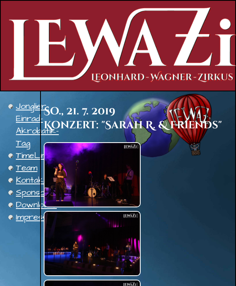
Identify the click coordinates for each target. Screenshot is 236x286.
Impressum (37, 217)
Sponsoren (37, 192)
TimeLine (33, 155)
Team (26, 168)
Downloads (36, 205)
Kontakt (31, 180)
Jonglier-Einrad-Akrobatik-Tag (37, 124)
